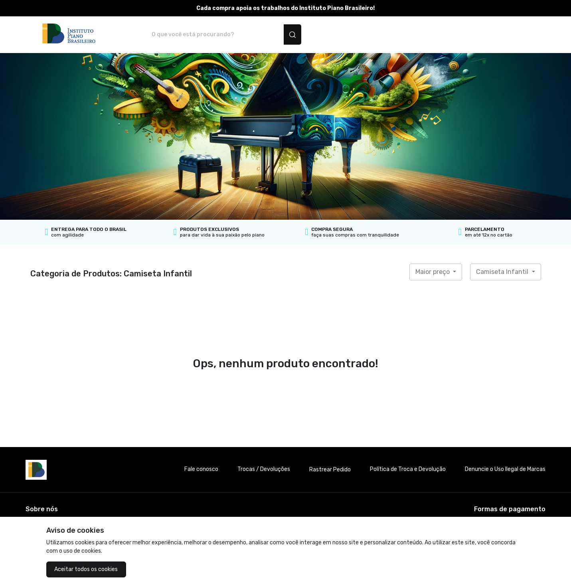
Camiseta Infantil (503, 272)
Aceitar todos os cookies (86, 569)
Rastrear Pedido (330, 469)
